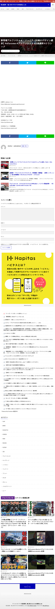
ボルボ (4, 477)
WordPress (46, 605)
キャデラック (39, 9)
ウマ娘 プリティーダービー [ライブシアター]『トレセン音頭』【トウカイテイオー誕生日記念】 (27, 375)
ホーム (2, 9)
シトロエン (47, 9)
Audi (8, 9)
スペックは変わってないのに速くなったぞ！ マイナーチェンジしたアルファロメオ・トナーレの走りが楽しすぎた (40, 521)
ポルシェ (5, 482)
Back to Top (27, 586)
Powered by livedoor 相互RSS (10, 411)
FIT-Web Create (32, 605)
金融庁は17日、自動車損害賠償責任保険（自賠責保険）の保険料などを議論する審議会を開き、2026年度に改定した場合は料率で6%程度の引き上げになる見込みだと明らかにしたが (27, 329)
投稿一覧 (24, 146)
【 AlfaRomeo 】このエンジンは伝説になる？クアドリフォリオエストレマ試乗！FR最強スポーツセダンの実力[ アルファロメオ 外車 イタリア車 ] (14, 576)
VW (22, 9)
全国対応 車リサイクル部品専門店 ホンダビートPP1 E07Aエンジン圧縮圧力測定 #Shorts (26, 325)
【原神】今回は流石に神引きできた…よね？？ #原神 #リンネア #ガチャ (21, 362)
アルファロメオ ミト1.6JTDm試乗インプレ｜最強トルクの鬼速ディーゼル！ (14, 550)
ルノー (4, 490)
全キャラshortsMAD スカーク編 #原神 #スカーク (16, 359)
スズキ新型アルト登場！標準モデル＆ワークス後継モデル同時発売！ (21, 383)
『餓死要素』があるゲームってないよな (14, 316)
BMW (12, 9)
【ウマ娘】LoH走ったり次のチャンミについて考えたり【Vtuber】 (21, 408)
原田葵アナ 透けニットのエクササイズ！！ (15, 319)
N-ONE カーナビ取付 (10, 333)
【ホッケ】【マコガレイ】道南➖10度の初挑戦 (16, 398)
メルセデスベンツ (7, 486)
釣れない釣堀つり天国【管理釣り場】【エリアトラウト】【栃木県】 (21, 390)
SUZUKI (4, 447)
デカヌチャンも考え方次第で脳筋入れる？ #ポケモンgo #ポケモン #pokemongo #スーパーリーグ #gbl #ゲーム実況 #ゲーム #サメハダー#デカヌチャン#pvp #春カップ (28, 368)
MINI (18, 9)
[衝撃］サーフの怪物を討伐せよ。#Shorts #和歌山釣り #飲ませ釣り (21, 336)
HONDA (5, 434)
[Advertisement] (27, 24)
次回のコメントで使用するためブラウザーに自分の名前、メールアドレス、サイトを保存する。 (25, 244)
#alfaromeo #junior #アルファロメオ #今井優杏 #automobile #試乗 (40, 550)
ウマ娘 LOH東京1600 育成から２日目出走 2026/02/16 (18, 401)
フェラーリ (5, 469)
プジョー (5, 473)
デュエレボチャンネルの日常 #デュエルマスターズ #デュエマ (19, 356)
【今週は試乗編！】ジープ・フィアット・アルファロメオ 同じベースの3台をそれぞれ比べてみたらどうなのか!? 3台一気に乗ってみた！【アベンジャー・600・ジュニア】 (13, 523)
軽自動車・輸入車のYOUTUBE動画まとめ (32, 603)
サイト (2, 236)
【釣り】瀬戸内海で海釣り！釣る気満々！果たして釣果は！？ (19, 343)
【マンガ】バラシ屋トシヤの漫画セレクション (16, 313)
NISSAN (4, 443)
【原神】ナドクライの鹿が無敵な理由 (14, 372)
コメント (3, 206)
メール (3, 229)
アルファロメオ (29, 9)
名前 (2, 223)
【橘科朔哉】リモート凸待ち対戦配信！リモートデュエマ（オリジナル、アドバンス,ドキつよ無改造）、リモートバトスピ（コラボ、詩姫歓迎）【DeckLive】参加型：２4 (27, 352)
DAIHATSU (5, 430)
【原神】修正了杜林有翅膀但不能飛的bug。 (15, 365)
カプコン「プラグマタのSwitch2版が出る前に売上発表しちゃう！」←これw (23, 322)
